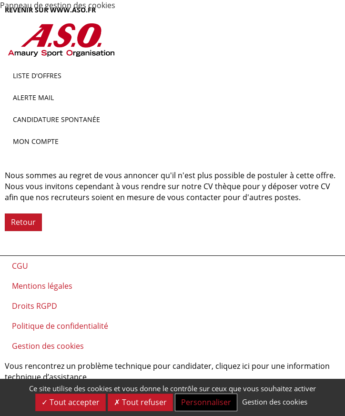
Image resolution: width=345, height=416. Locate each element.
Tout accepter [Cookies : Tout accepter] (70, 402)
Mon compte (36, 141)
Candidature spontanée (56, 119)
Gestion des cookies (48, 346)
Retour (23, 222)
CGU (20, 266)
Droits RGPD (34, 306)
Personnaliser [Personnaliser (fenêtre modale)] (206, 402)
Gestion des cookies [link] (274, 401)
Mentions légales (42, 286)
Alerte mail (33, 97)
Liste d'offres (37, 75)
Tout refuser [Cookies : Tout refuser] (140, 402)
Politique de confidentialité (60, 326)
